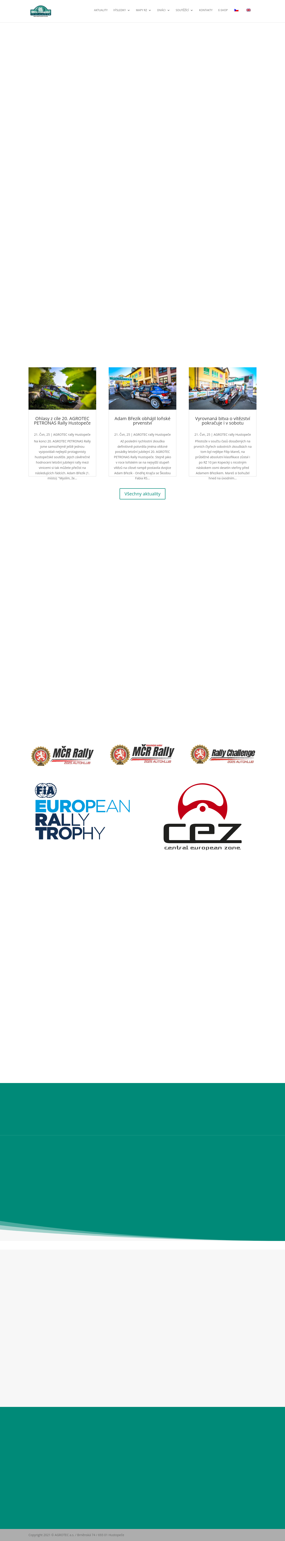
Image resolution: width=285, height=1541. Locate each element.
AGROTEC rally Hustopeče (72, 434)
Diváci (161, 12)
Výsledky (119, 12)
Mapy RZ (141, 12)
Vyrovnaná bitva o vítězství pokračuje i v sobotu (222, 420)
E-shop (223, 12)
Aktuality (101, 12)
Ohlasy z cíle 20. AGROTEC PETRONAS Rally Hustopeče (62, 420)
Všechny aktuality (142, 494)
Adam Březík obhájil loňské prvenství (143, 420)
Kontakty (206, 12)
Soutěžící (182, 12)
